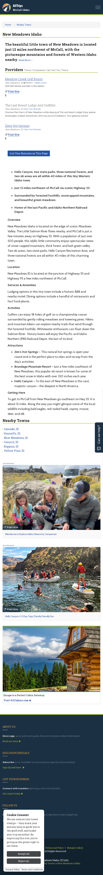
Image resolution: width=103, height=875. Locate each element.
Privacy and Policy (54, 847)
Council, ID (11, 442)
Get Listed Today (13, 793)
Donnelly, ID (12, 433)
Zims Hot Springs (17, 126)
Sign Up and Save (13, 767)
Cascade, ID (11, 429)
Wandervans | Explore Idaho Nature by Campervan (31, 534)
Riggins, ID (11, 446)
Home (8, 24)
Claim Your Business (32, 109)
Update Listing (40, 83)
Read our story (12, 741)
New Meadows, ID (16, 438)
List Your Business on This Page (29, 153)
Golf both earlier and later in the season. (25, 86)
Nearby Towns (24, 24)
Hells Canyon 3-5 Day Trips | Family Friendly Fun (29, 616)
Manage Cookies (75, 847)
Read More (25, 60)
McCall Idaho (21, 10)
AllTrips (18, 6)
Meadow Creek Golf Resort (24, 79)
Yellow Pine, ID (14, 450)
